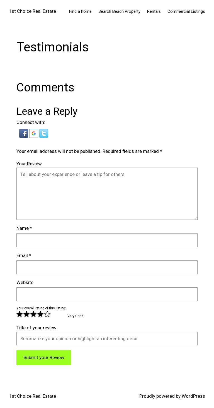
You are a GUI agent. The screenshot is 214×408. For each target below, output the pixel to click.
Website (24, 282)
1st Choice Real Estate (32, 11)
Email (23, 255)
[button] (24, 136)
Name (24, 228)
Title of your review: (37, 327)
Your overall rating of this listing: (41, 308)
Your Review (29, 163)
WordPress (193, 396)
